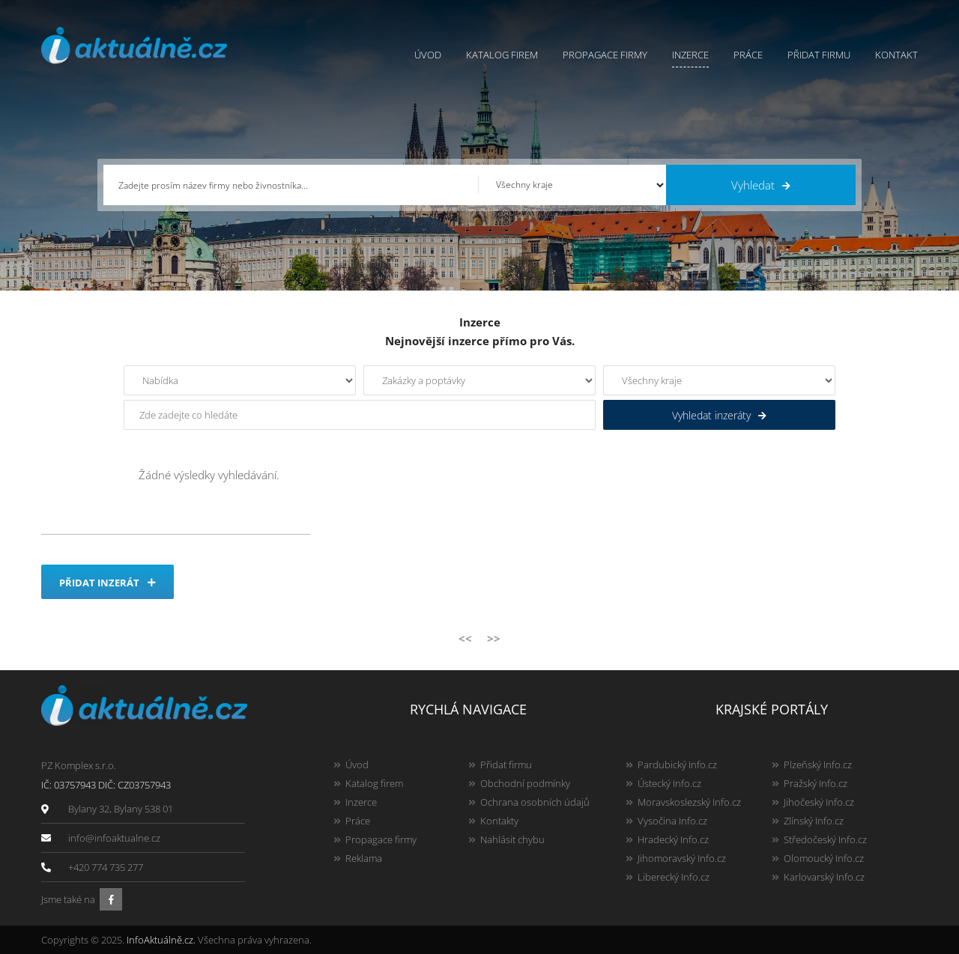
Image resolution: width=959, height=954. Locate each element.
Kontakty (499, 820)
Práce (748, 54)
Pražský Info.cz (815, 783)
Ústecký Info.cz (669, 783)
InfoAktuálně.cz (160, 940)
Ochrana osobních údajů (535, 802)
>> (493, 638)
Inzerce (690, 54)
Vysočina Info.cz (672, 820)
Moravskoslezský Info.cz (689, 802)
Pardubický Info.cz (677, 764)
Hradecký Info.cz (673, 839)
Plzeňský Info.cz (818, 764)
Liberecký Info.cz (674, 877)
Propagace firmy (605, 54)
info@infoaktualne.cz (114, 838)
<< (465, 638)
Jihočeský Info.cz (819, 802)
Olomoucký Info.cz (824, 858)
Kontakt (896, 54)
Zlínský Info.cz (814, 820)
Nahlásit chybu (512, 839)
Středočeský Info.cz (825, 839)
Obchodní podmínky (525, 783)
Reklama (363, 858)
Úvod (427, 54)
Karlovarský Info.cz (824, 877)
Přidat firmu (818, 54)
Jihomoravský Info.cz (682, 858)
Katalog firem (502, 54)
